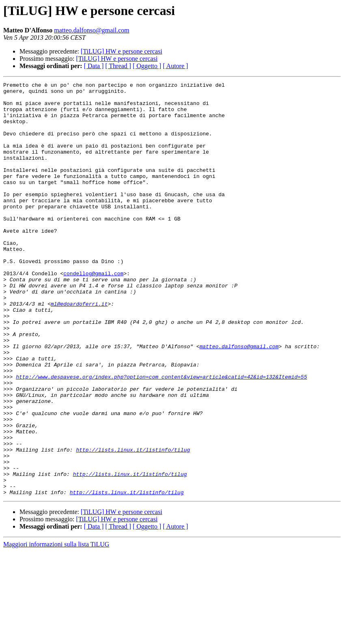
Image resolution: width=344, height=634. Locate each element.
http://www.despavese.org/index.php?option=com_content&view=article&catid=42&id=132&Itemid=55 (161, 436)
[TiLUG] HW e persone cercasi (121, 51)
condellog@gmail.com (93, 312)
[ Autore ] (175, 65)
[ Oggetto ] (147, 65)
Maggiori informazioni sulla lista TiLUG (56, 626)
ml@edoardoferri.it (79, 348)
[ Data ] (94, 65)
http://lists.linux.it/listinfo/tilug (133, 523)
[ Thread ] (118, 65)
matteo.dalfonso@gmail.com (91, 30)
